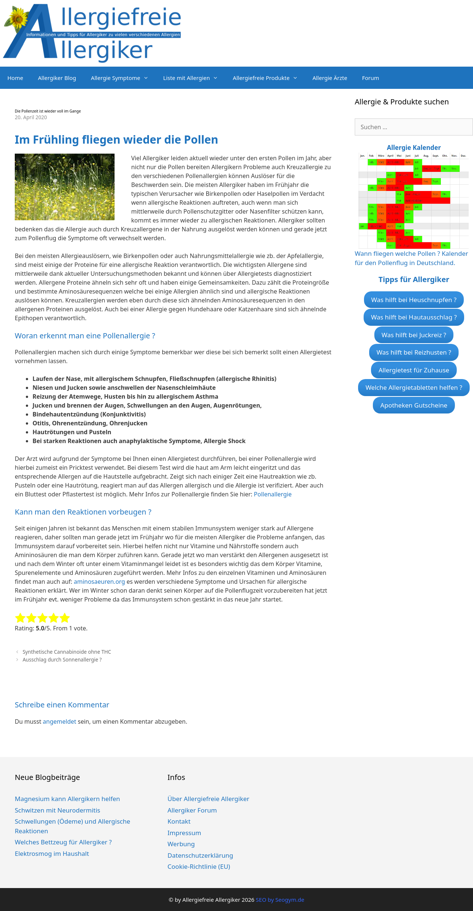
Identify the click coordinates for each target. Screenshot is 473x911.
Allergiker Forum (192, 810)
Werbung (181, 844)
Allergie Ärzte (330, 77)
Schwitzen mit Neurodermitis (57, 810)
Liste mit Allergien (194, 78)
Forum (370, 77)
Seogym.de (289, 899)
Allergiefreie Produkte (269, 78)
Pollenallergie (273, 494)
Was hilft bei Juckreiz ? (414, 335)
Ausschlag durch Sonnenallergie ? (62, 659)
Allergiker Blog (57, 77)
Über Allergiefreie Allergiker (208, 798)
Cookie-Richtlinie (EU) (198, 866)
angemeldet (59, 721)
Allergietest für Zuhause (413, 370)
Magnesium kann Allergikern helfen (67, 798)
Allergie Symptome (123, 78)
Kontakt (178, 821)
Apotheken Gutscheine (413, 405)
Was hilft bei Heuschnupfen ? (414, 299)
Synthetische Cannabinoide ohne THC (67, 651)
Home (15, 77)
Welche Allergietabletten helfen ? (413, 387)
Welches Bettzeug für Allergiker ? (63, 842)
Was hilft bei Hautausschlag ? (414, 317)
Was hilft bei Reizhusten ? (414, 352)
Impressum (184, 832)
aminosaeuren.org (99, 581)
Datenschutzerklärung (200, 855)
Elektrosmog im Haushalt (52, 853)
